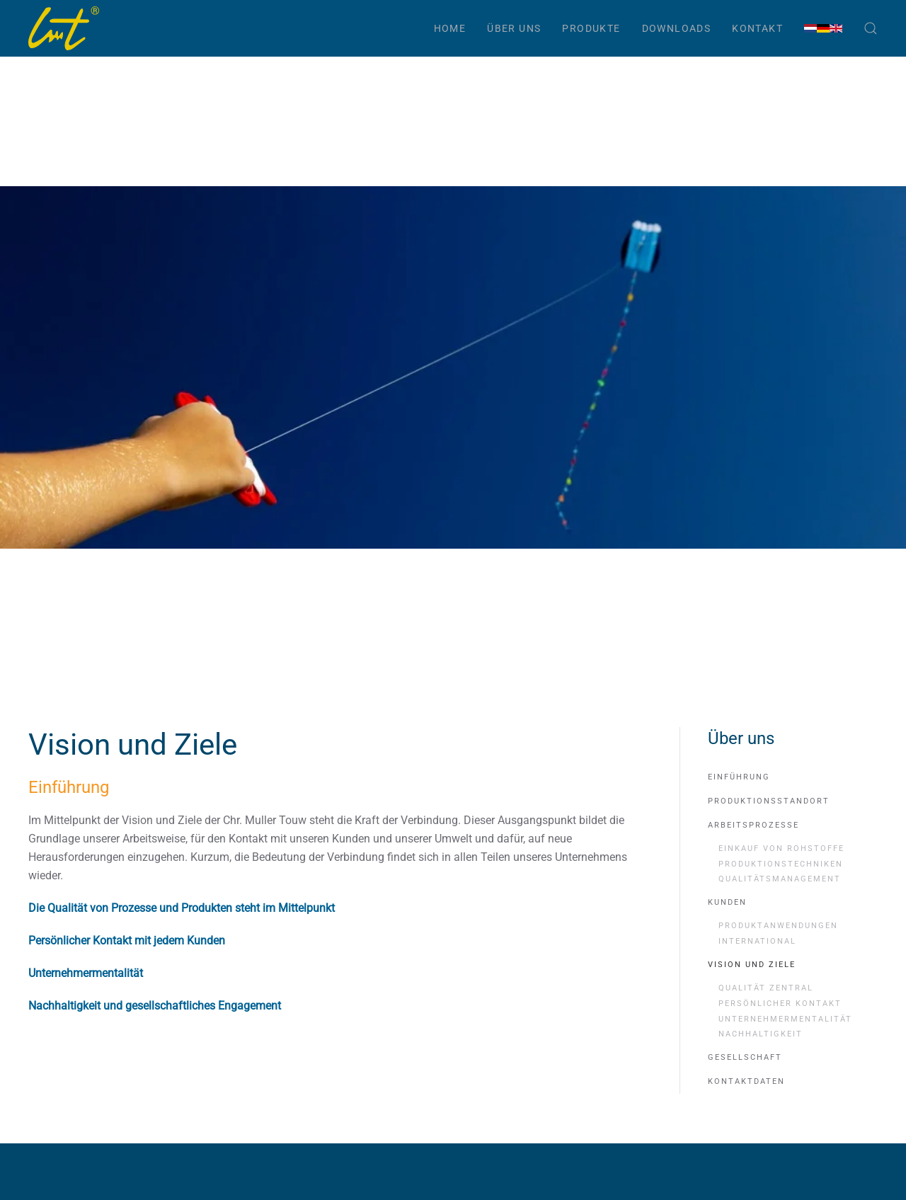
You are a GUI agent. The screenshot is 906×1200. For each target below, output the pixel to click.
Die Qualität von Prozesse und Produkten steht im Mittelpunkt (181, 964)
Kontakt (757, 28)
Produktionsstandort (769, 857)
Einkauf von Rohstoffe (781, 905)
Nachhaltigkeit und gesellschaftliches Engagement (154, 1062)
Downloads (676, 28)
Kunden (727, 959)
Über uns (514, 28)
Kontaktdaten (746, 1138)
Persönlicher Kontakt (780, 1060)
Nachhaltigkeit (760, 1090)
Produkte (591, 28)
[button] (871, 28)
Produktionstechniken (780, 920)
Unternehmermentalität (85, 1029)
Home (450, 28)
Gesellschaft (745, 1114)
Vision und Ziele (752, 1021)
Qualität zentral (765, 1044)
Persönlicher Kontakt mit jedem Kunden (126, 997)
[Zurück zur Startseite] (63, 28)
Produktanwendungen (778, 982)
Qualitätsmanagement (779, 935)
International (757, 997)
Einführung (739, 833)
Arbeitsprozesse (753, 881)
